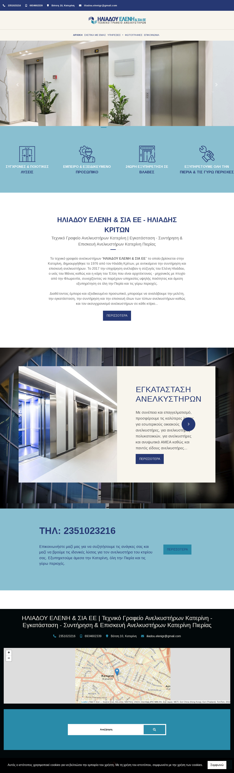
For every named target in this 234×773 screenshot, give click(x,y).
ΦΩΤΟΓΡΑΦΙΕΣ (133, 35)
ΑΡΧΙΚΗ (78, 35)
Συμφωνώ (217, 765)
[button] (17, 85)
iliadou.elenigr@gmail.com (100, 5)
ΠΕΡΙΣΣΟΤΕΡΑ (117, 315)
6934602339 (36, 5)
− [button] (9, 658)
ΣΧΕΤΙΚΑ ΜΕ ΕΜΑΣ (95, 35)
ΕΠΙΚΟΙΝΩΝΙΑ (151, 35)
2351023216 (14, 5)
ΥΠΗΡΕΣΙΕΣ (114, 35)
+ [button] (9, 653)
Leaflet (84, 702)
